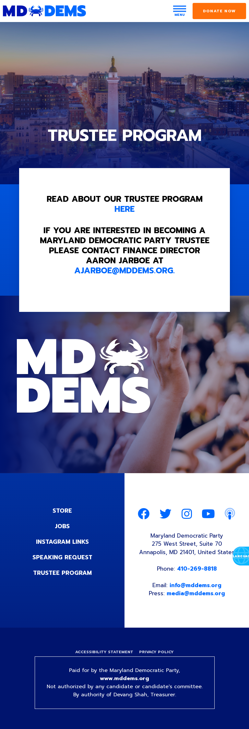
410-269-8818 (197, 568)
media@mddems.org (196, 593)
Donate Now (219, 11)
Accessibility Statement (104, 652)
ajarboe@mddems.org (123, 271)
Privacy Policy (156, 652)
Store (62, 510)
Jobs (62, 526)
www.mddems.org (124, 678)
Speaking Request (62, 557)
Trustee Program (62, 572)
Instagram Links (62, 541)
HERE (124, 209)
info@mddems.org (195, 585)
